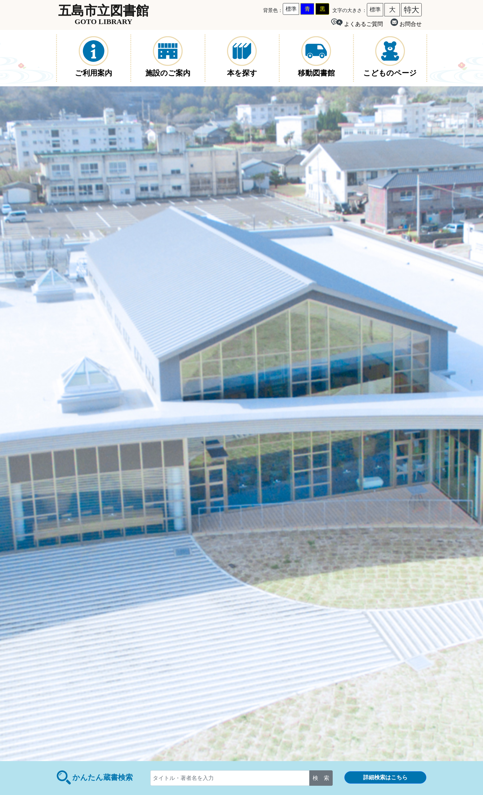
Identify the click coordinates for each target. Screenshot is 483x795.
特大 (411, 9)
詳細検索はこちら (385, 777)
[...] (230, 778)
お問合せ (406, 22)
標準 (291, 9)
